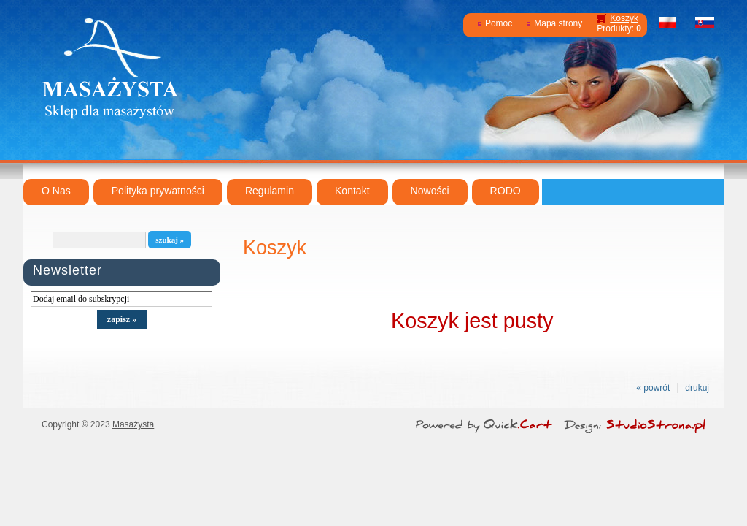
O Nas (56, 191)
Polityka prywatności (158, 191)
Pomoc (498, 23)
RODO (505, 191)
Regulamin (269, 191)
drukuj (697, 388)
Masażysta (133, 424)
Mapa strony (558, 23)
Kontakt (352, 191)
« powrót (653, 388)
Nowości (430, 191)
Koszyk (624, 18)
